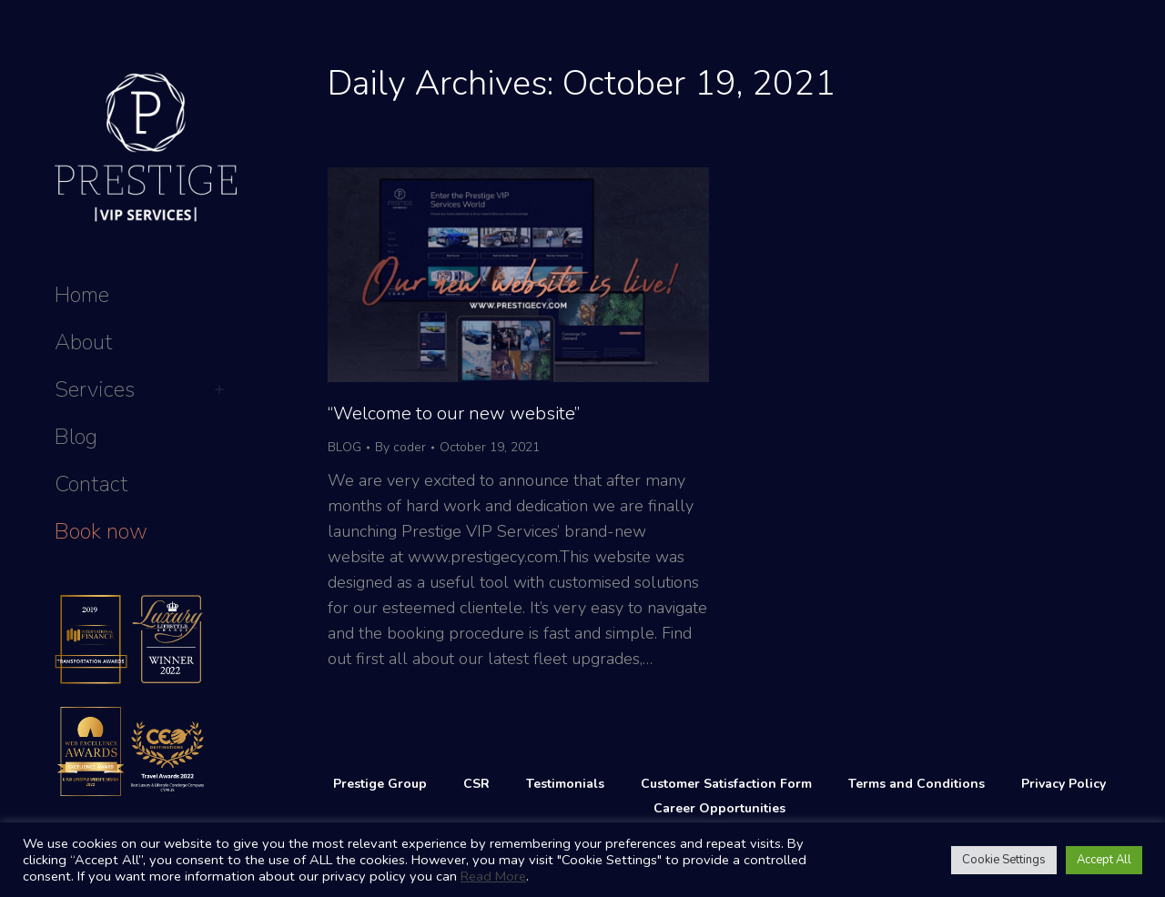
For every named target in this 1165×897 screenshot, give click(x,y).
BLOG (344, 447)
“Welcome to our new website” (454, 413)
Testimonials (565, 783)
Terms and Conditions (916, 783)
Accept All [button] (1104, 860)
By (400, 447)
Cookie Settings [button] (1004, 860)
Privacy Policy (1063, 783)
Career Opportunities (719, 808)
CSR (476, 783)
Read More (493, 876)
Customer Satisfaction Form (726, 783)
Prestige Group (380, 783)
